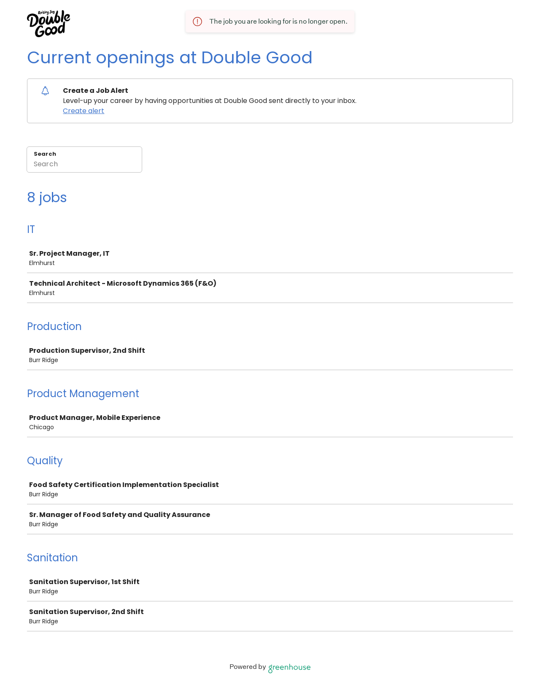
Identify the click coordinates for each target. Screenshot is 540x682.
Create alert (83, 111)
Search (45, 154)
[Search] (84, 165)
